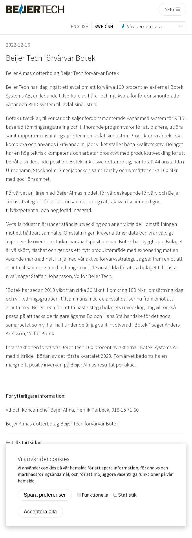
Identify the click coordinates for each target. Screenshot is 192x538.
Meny (170, 9)
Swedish (104, 26)
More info (46, 481)
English (80, 26)
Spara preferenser (45, 495)
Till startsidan (26, 442)
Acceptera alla (40, 512)
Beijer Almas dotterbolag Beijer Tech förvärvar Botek (62, 423)
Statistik (127, 495)
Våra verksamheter (145, 26)
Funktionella (95, 495)
